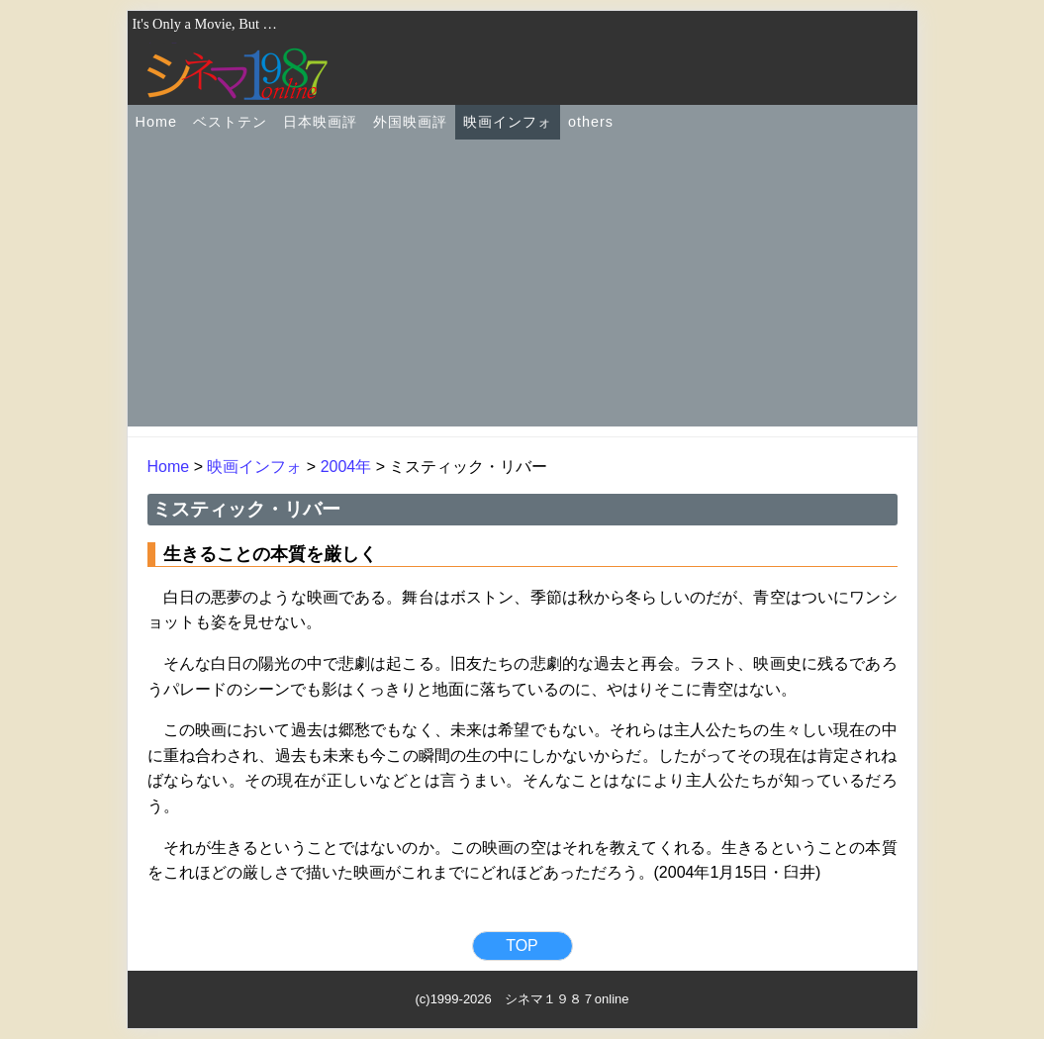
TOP (522, 945)
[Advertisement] (522, 287)
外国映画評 (410, 122)
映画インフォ (507, 122)
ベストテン (230, 122)
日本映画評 (320, 122)
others (591, 122)
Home (156, 122)
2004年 (346, 466)
